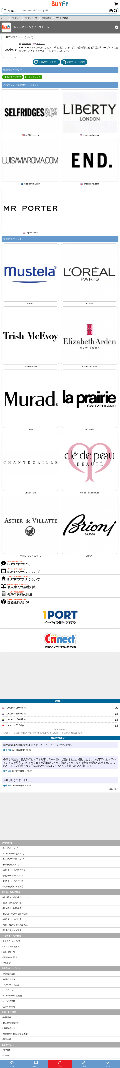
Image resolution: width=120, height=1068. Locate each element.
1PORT (6, 1050)
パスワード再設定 (11, 984)
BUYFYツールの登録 (12, 995)
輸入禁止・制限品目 (12, 908)
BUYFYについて (10, 848)
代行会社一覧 (9, 952)
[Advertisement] (60, 675)
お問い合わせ (9, 1006)
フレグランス (33, 77)
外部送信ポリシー (11, 1028)
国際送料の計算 (10, 957)
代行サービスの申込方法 (14, 870)
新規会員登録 (9, 974)
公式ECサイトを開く (46, 62)
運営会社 (7, 1039)
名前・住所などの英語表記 (15, 925)
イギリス (40, 43)
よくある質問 (9, 1001)
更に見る (114, 789)
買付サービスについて (13, 875)
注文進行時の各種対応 (13, 886)
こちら (67, 733)
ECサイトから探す (11, 941)
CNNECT (7, 1055)
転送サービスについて (13, 881)
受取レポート (9, 963)
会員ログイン (9, 979)
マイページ (8, 990)
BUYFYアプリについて (13, 859)
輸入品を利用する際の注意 (15, 914)
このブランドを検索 (73, 62)
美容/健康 (26, 43)
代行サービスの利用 (12, 919)
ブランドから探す (11, 946)
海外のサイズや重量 (12, 930)
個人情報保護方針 (11, 1023)
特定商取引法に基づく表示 (15, 1034)
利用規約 (7, 1017)
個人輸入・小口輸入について (16, 897)
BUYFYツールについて (13, 853)
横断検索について (11, 864)
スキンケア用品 (12, 77)
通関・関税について (12, 903)
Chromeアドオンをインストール (30, 27)
